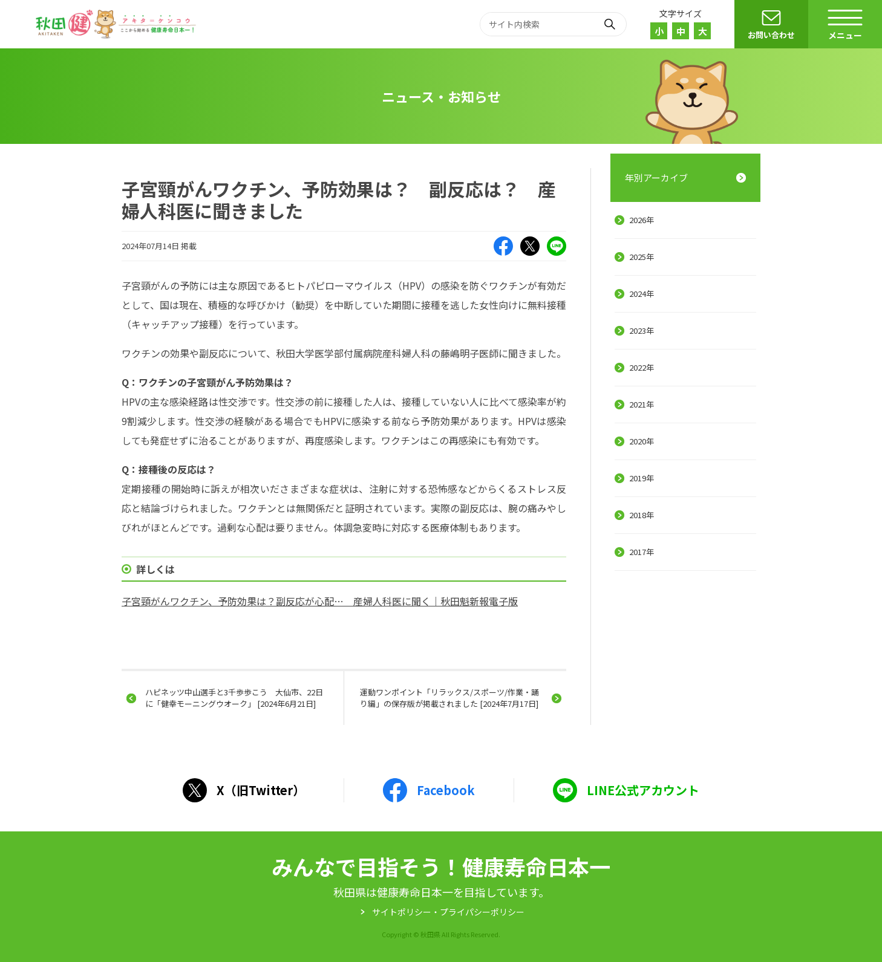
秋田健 (117, 24)
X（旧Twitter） (530, 246)
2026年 (641, 220)
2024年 (641, 293)
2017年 (641, 551)
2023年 (641, 330)
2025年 (641, 256)
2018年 (641, 515)
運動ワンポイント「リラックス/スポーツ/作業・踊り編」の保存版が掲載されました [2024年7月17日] (449, 697)
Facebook (503, 246)
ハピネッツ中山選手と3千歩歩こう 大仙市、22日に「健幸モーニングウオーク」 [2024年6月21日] (234, 697)
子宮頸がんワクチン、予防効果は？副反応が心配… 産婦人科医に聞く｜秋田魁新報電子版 (320, 601)
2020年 (641, 441)
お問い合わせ (771, 35)
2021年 (641, 404)
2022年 (641, 367)
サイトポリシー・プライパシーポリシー (448, 912)
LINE (556, 246)
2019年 (641, 478)
